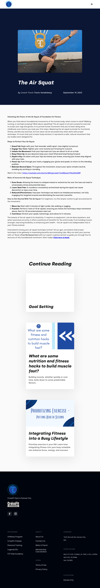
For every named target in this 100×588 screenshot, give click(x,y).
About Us (39, 537)
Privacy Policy (41, 569)
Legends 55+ (13, 550)
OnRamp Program (15, 537)
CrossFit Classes (15, 541)
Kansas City (69, 580)
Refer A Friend (41, 545)
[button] (92, 4)
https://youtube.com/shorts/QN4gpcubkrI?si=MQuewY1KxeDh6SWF (51, 173)
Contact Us (40, 541)
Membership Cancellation (41, 551)
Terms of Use (41, 565)
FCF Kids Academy (15, 554)
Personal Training (15, 545)
